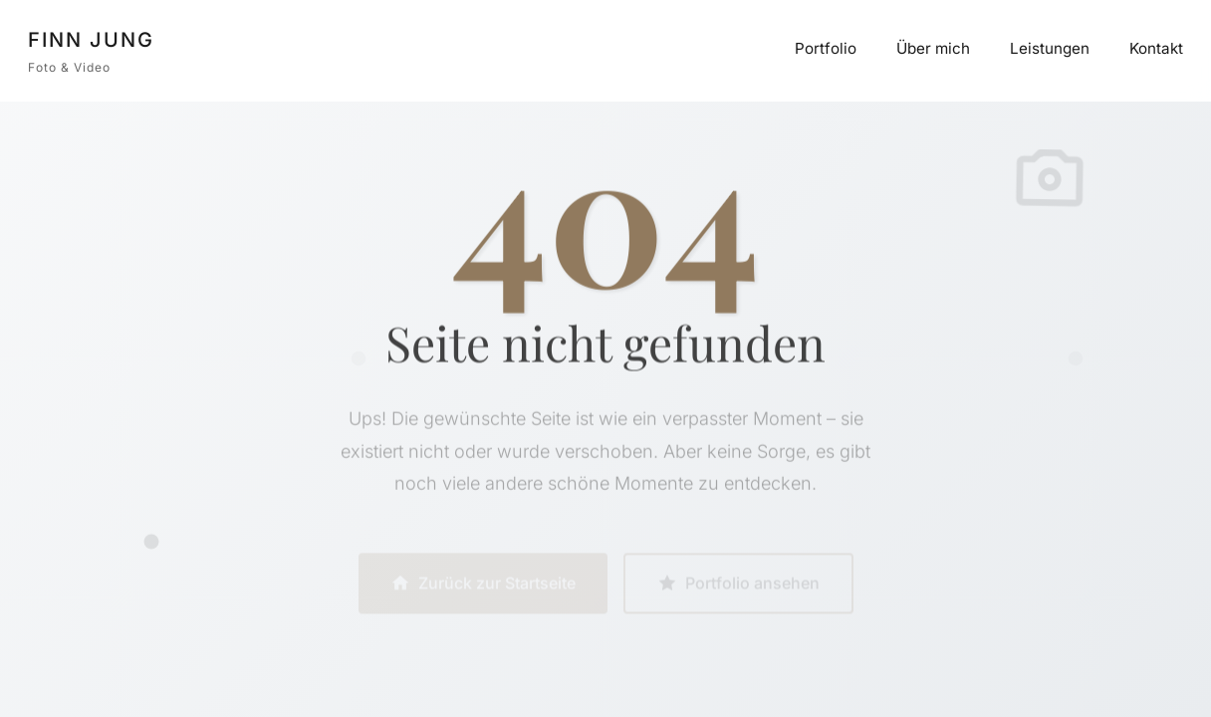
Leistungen (1050, 48)
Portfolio (825, 48)
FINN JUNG (91, 40)
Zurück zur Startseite (483, 585)
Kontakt (1156, 48)
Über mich (933, 48)
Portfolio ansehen (738, 585)
